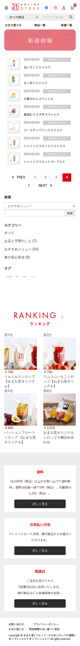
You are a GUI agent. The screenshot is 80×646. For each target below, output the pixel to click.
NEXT (45, 186)
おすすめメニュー (56, 59)
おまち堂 (9, 276)
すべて (9, 233)
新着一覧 (66, 25)
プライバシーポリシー (46, 624)
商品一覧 (39, 25)
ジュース (33, 276)
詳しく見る (40, 503)
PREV (18, 177)
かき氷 (24, 276)
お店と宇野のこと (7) (20, 241)
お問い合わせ (16, 624)
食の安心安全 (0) (17, 257)
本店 (17, 276)
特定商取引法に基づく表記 (44, 629)
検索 (70, 213)
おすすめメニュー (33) (21, 249)
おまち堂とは (13, 25)
